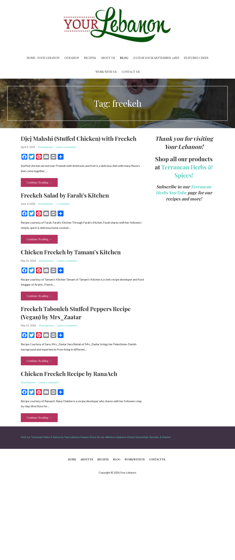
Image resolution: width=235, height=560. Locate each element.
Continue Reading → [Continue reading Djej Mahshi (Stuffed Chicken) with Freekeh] (39, 182)
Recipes (90, 58)
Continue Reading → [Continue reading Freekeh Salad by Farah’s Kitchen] (39, 239)
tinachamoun (45, 147)
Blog (124, 58)
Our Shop (71, 58)
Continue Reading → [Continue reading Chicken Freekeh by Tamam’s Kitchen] (39, 296)
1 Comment (63, 203)
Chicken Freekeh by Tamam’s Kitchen (71, 252)
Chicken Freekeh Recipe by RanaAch (69, 373)
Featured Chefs (196, 58)
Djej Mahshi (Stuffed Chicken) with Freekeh (78, 138)
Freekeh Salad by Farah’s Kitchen (65, 195)
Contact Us (131, 72)
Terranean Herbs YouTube (183, 190)
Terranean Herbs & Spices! (187, 171)
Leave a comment (66, 147)
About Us (108, 58)
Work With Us (106, 72)
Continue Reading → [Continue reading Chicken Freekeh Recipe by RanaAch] (39, 417)
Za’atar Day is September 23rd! (156, 58)
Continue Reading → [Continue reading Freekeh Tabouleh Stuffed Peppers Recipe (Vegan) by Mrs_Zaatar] (39, 361)
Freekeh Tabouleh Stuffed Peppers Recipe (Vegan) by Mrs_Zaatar (76, 313)
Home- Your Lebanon (43, 58)
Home (72, 459)
